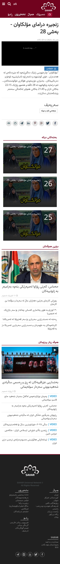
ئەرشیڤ (25, 531)
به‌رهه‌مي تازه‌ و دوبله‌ (48, 110)
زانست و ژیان (52, 511)
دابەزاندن (51, 68)
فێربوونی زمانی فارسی (19, 522)
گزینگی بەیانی (22, 525)
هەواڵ (31, 14)
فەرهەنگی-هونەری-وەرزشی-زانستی (47, 507)
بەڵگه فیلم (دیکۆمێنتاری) (18, 506)
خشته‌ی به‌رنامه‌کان (21, 511)
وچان (56, 517)
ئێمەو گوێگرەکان (21, 528)
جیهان (56, 500)
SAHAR (49, 7)
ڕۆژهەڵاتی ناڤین (51, 503)
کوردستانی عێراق (51, 497)
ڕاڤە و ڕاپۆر (53, 514)
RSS (56, 547)
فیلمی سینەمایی (22, 500)
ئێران (56, 495)
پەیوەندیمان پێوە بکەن (49, 544)
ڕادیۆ (10, 14)
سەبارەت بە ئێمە (51, 542)
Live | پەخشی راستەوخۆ (18, 495)
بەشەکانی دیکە (49, 137)
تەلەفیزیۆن (20, 14)
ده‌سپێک (40, 14)
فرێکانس (24, 509)
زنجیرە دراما (23, 503)
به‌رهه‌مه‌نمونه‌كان (21, 497)
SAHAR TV (30, 471)
